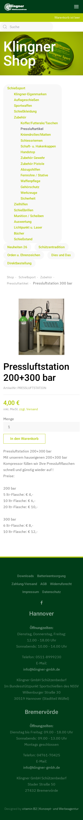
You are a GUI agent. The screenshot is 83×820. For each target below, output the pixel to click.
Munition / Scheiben (29, 216)
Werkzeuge (29, 192)
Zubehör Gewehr (33, 157)
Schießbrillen (23, 210)
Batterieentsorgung (51, 576)
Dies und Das (61, 255)
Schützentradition (52, 247)
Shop (10, 277)
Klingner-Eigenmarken (30, 94)
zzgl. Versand (28, 409)
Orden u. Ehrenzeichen (23, 255)
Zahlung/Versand (24, 584)
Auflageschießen (26, 99)
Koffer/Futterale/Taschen (39, 123)
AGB (43, 584)
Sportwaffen (23, 105)
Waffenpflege (30, 181)
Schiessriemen (31, 140)
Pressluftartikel (32, 128)
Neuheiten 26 (17, 247)
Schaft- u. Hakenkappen (38, 146)
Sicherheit (28, 198)
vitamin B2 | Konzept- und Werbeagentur (50, 809)
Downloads (25, 576)
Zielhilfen (21, 204)
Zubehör (20, 117)
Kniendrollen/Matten (36, 134)
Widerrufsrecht (61, 584)
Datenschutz (51, 591)
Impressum (30, 591)
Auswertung (23, 221)
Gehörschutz (30, 187)
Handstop (28, 152)
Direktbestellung (19, 263)
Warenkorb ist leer (67, 17)
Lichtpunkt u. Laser (28, 227)
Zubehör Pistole (32, 163)
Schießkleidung (25, 111)
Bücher (19, 233)
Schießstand (23, 239)
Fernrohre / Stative (34, 175)
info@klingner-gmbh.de (41, 669)
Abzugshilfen (30, 169)
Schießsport (16, 88)
